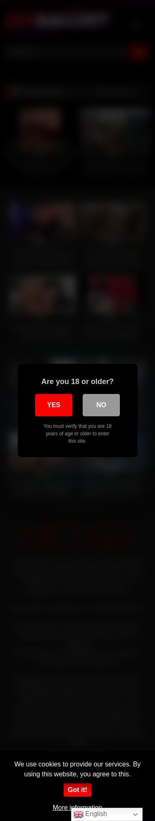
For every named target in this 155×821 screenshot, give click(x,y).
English (90, 814)
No (101, 404)
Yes (53, 404)
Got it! (77, 789)
